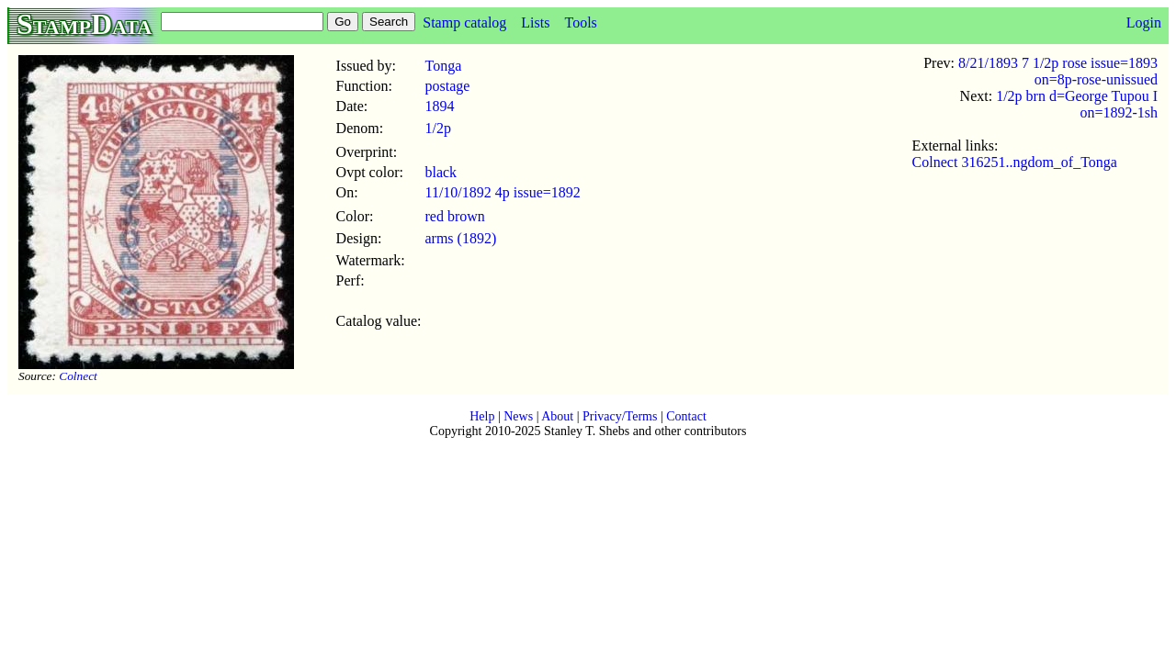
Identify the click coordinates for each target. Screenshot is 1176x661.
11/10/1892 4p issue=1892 (502, 192)
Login (1143, 22)
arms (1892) (460, 238)
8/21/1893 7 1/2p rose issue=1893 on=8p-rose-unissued (1058, 71)
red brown (454, 216)
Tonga (442, 65)
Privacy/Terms (619, 416)
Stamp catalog (464, 22)
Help (481, 416)
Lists (535, 22)
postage (446, 86)
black (440, 172)
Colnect (77, 376)
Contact (686, 416)
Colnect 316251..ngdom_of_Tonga (1014, 162)
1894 (439, 106)
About (557, 416)
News (518, 416)
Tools (580, 22)
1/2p (437, 128)
